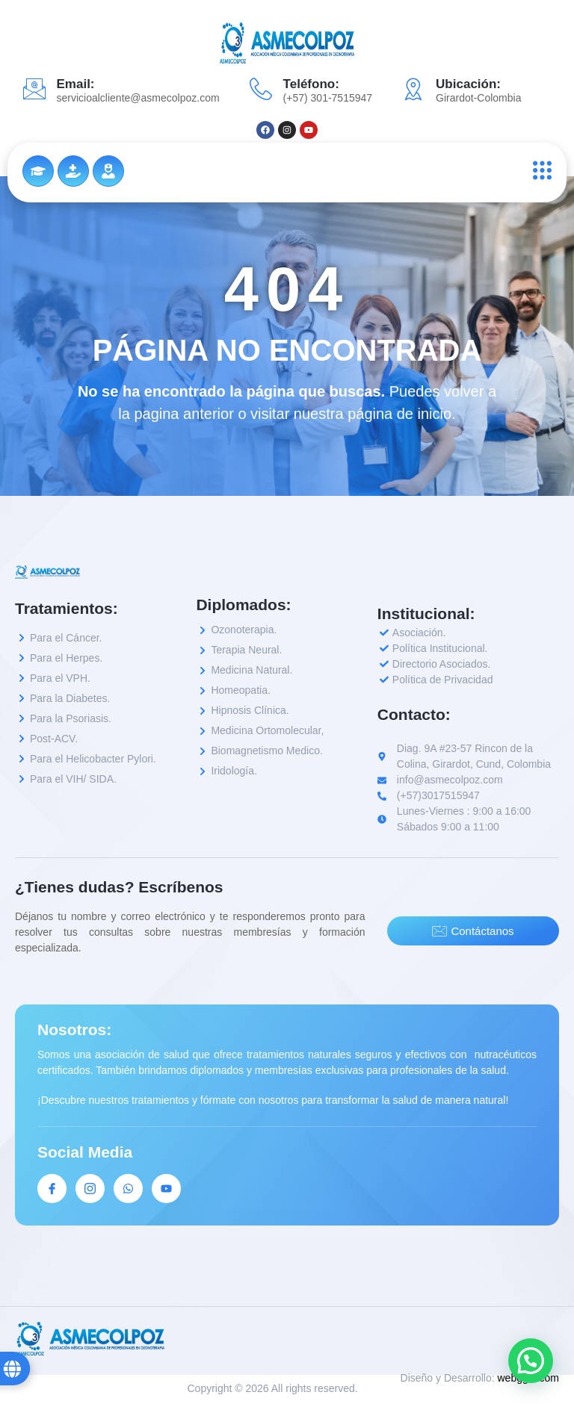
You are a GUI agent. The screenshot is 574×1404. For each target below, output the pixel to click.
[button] (530, 1360)
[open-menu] (538, 170)
